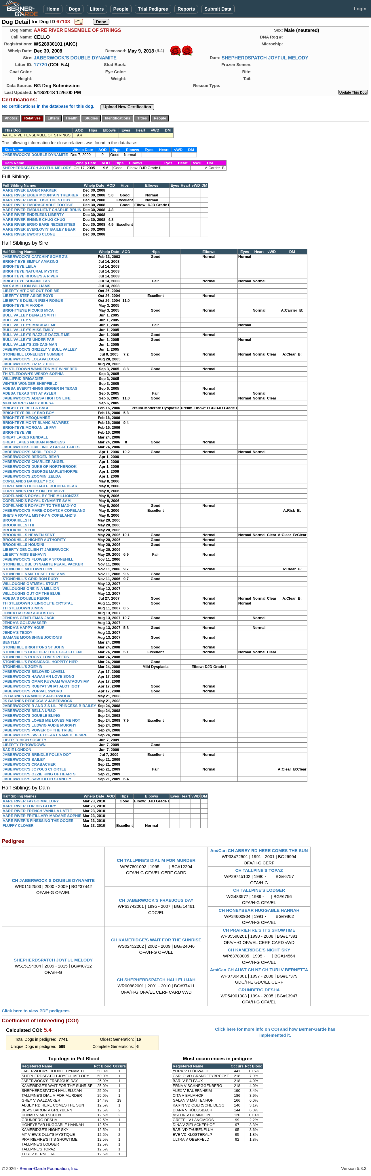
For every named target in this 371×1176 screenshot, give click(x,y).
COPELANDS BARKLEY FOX (28, 481)
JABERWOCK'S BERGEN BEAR (31, 457)
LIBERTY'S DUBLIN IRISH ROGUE (33, 300)
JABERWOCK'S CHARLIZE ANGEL (33, 461)
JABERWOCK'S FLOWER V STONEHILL (38, 559)
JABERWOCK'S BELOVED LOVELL (34, 671)
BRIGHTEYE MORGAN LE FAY (29, 427)
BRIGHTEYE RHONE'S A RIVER (30, 276)
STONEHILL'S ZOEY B (22, 667)
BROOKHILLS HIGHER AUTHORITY (34, 540)
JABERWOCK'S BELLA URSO (29, 710)
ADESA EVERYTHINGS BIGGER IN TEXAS (40, 388)
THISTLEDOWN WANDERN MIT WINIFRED (40, 369)
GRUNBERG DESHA (259, 989)
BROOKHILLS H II (18, 525)
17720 (40, 64)
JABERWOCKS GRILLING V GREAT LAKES (41, 447)
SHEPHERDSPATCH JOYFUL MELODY (265, 57)
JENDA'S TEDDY (18, 632)
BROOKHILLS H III (19, 530)
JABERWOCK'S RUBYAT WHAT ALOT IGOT (41, 686)
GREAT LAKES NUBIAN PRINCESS (34, 442)
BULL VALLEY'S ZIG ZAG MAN (30, 344)
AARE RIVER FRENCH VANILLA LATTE (37, 811)
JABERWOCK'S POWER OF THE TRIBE (38, 730)
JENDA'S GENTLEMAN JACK (29, 618)
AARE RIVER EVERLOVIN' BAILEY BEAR (39, 229)
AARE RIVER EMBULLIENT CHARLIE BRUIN (42, 210)
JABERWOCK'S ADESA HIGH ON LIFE (37, 398)
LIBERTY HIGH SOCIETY (24, 740)
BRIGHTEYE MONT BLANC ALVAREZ (36, 422)
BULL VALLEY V (17, 320)
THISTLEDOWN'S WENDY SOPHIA (33, 374)
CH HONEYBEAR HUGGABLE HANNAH (259, 910)
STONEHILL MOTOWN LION (27, 569)
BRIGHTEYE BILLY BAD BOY (28, 413)
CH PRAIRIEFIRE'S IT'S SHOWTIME (259, 930)
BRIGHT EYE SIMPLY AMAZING (30, 261)
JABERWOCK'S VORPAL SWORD (32, 691)
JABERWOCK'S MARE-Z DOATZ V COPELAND (44, 510)
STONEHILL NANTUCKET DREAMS (34, 574)
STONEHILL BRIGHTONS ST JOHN (33, 647)
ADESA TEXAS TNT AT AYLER (29, 393)
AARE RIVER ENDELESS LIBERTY (33, 215)
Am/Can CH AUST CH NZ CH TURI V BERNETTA (259, 969)
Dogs (74, 9)
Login (360, 8)
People (120, 9)
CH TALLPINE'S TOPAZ (259, 870)
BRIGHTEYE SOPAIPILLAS (26, 281)
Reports (186, 9)
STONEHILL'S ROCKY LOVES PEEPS (36, 657)
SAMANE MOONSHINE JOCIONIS (32, 637)
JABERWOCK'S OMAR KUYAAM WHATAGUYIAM (46, 681)
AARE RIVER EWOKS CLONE (29, 234)
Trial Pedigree (153, 9)
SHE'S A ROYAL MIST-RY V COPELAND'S (39, 515)
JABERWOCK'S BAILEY (24, 759)
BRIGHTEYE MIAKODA (23, 305)
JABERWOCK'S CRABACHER (29, 764)
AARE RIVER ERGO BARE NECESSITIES (39, 224)
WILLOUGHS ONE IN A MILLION (31, 588)
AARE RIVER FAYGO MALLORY (31, 801)
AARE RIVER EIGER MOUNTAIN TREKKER (40, 195)
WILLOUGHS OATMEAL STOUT (30, 584)
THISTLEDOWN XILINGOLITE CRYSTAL (38, 603)
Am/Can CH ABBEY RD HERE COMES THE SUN (259, 850)
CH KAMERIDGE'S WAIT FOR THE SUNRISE (156, 939)
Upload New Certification (127, 107)
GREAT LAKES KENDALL (25, 437)
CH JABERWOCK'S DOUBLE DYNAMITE (53, 880)
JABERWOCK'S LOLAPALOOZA (31, 359)
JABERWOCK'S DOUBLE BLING (31, 715)
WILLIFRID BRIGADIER (23, 378)
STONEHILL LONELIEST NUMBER (33, 354)
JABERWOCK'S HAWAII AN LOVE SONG (38, 676)
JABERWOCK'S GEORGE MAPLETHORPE (40, 471)
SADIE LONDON (17, 750)
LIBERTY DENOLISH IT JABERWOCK (36, 549)
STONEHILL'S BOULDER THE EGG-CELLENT (43, 652)
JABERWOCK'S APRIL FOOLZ (29, 452)
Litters (97, 9)
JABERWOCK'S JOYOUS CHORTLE (34, 769)
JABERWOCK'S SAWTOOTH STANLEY (37, 779)
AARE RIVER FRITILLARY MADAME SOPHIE (42, 816)
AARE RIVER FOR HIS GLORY (29, 806)
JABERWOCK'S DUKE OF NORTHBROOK (40, 466)
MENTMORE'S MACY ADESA (28, 403)
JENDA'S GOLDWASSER (25, 623)
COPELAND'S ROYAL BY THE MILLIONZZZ (41, 496)
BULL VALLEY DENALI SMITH (29, 315)
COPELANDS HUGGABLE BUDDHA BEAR (40, 486)
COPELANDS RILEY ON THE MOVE (34, 491)
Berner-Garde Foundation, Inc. (49, 1168)
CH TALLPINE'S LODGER (259, 890)
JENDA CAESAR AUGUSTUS (28, 613)
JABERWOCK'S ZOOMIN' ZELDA (32, 476)
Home (52, 9)
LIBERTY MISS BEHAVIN (24, 554)
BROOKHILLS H (17, 520)
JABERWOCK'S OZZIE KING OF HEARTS (39, 774)
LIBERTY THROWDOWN (24, 745)
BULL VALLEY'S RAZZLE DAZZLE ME (36, 335)
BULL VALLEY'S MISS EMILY (28, 330)
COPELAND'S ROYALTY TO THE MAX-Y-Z (39, 505)
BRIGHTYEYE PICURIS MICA (28, 310)
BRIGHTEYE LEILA (19, 266)
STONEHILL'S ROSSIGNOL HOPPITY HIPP (40, 662)
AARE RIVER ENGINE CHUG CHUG (34, 219)
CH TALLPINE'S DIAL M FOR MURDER (156, 860)
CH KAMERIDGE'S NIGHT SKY (259, 949)
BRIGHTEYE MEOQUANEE (26, 418)
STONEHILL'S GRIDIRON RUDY (30, 579)
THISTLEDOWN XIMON (23, 608)
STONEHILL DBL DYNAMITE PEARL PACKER (43, 564)
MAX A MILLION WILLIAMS (26, 286)
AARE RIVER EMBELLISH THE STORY (37, 200)
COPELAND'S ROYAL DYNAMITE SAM (37, 501)
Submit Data (217, 9)
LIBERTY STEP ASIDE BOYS (28, 295)
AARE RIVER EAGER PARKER (30, 190)
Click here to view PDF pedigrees (36, 1010)
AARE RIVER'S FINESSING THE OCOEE (38, 820)
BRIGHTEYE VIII (17, 432)
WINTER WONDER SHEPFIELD (30, 383)
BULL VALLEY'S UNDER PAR (28, 339)
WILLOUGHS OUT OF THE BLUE (31, 593)
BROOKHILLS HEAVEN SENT (29, 535)
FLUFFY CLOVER (18, 825)
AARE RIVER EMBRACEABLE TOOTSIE (38, 205)
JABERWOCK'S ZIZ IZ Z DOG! (29, 364)
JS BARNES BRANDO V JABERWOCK (37, 696)
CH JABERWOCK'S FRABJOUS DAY (156, 900)
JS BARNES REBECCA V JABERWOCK (38, 701)
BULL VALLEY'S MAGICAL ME (29, 325)
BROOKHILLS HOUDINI (23, 544)
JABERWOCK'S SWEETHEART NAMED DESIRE (45, 735)
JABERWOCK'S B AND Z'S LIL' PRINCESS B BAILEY (49, 706)
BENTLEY (11, 642)
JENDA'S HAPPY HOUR (24, 627)
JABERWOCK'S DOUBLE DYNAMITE (75, 57)
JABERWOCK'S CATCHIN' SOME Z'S (35, 256)
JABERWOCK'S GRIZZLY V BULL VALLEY (40, 349)
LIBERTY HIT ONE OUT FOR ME (31, 291)
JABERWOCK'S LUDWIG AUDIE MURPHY (40, 725)
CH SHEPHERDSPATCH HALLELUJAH (156, 979)
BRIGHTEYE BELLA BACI (25, 408)
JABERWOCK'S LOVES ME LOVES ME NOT (41, 720)
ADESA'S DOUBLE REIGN (26, 598)
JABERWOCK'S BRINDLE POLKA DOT (37, 754)
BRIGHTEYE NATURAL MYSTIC (30, 271)
